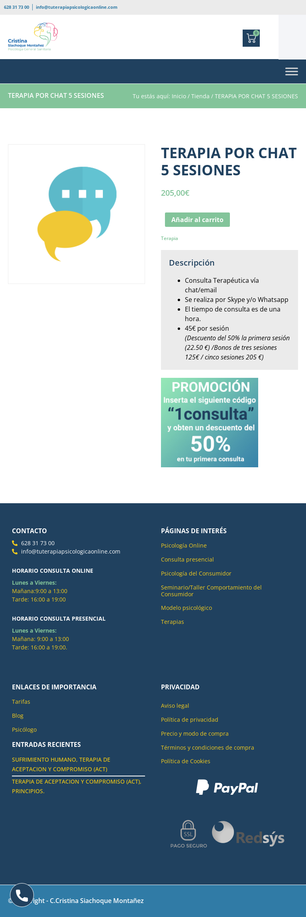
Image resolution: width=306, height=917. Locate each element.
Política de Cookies (185, 761)
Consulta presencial (187, 559)
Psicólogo (24, 729)
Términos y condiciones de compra (207, 747)
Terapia (169, 238)
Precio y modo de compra (195, 733)
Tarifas (21, 701)
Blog (18, 715)
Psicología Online (184, 545)
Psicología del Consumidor (196, 573)
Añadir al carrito (197, 219)
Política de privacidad (189, 719)
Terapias (172, 621)
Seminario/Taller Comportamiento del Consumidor (211, 591)
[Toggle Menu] (291, 71)
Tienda (200, 96)
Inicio (179, 96)
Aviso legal (175, 705)
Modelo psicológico (186, 607)
